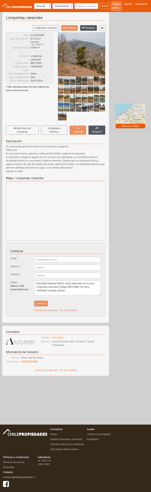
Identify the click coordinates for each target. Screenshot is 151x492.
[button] (61, 54)
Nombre (15, 266)
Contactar (69, 27)
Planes (53, 434)
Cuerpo (19, 287)
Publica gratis (116, 6)
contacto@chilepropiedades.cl (19, 477)
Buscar (105, 6)
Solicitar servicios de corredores (67, 444)
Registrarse (141, 4)
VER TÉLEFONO (29, 361)
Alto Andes (57, 337)
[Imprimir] (102, 28)
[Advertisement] (55, 399)
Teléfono (15, 274)
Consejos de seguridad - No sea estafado (55, 310)
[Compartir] (88, 28)
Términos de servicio (13, 462)
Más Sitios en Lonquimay (22, 130)
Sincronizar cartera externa (64, 449)
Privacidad (8, 467)
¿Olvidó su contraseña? (99, 434)
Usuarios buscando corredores (66, 439)
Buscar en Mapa (130, 126)
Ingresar (128, 4)
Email (14, 258)
